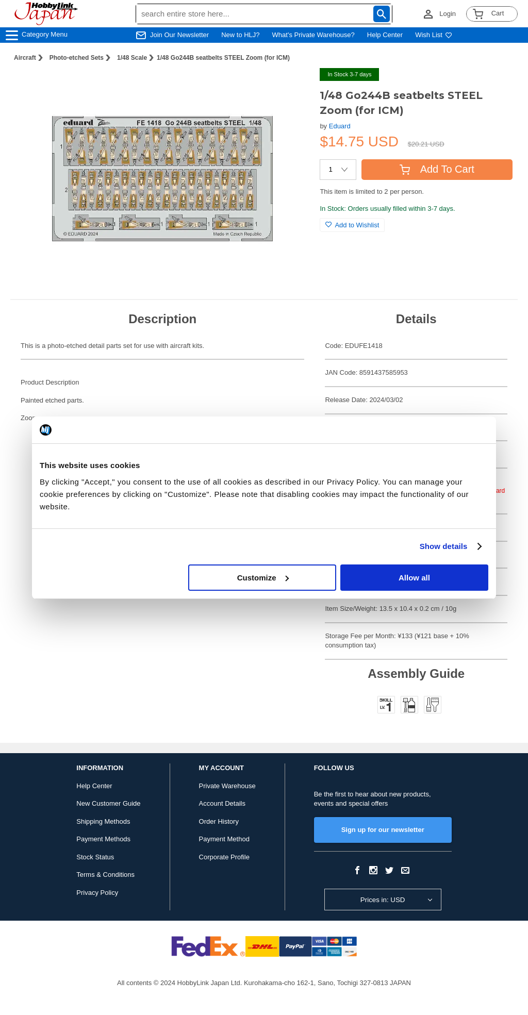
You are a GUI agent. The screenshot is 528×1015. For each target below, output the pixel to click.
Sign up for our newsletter (382, 830)
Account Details (222, 803)
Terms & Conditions (105, 874)
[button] (290, 86)
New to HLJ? (240, 35)
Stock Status (95, 857)
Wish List (433, 35)
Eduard (340, 126)
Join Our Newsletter (179, 35)
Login (447, 14)
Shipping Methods (103, 821)
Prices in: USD (382, 900)
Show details (444, 546)
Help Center (385, 35)
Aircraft (25, 57)
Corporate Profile (224, 857)
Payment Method (224, 839)
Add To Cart (437, 169)
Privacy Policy (97, 892)
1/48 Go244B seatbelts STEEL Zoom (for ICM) (223, 57)
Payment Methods (103, 839)
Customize (263, 577)
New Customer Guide (108, 803)
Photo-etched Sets (77, 57)
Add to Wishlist (352, 225)
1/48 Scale (132, 57)
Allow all (414, 577)
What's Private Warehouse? (313, 35)
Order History (219, 821)
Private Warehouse (227, 786)
